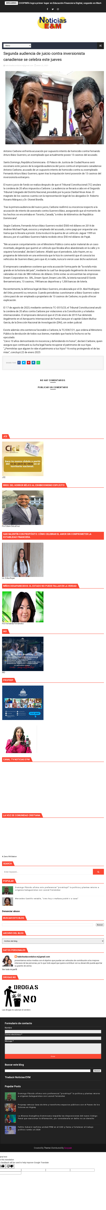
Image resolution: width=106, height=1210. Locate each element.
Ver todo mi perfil (9, 969)
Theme (47, 1148)
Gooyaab (68, 1148)
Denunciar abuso (11, 911)
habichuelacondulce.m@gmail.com (33, 957)
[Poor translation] (10, 1166)
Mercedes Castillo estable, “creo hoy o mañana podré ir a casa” (46, 899)
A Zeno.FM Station (9, 856)
